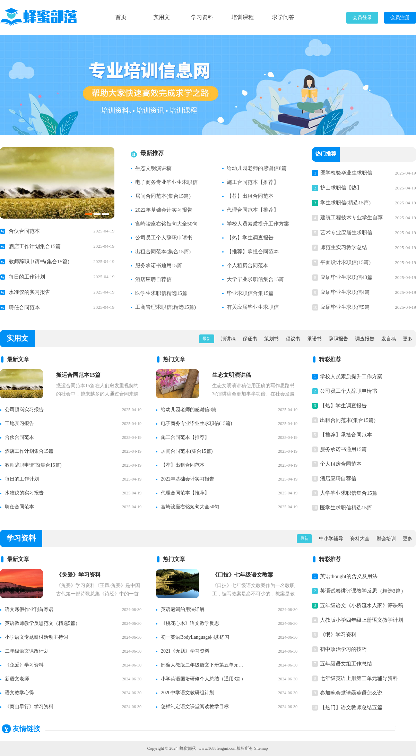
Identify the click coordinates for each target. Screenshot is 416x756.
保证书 (250, 338)
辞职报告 (338, 338)
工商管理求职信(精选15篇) (165, 307)
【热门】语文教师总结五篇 (351, 707)
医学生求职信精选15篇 (161, 293)
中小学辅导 (331, 538)
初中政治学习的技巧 (343, 649)
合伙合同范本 (24, 231)
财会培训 (386, 538)
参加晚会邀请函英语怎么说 (351, 693)
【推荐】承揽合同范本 (253, 251)
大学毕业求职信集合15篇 (255, 279)
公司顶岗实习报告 (24, 409)
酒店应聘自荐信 (153, 279)
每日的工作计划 (27, 277)
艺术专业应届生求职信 (346, 232)
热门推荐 (325, 154)
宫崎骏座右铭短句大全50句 (166, 224)
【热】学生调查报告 (250, 237)
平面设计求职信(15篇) (345, 262)
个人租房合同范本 (247, 265)
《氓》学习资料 (338, 634)
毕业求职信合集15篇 (250, 293)
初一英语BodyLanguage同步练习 (195, 637)
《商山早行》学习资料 (29, 706)
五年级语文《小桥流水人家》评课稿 (361, 605)
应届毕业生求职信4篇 (345, 292)
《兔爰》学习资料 (24, 665)
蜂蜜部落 (188, 748)
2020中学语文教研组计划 (187, 692)
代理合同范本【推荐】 (253, 210)
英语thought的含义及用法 (349, 576)
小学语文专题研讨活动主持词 (36, 637)
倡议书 (293, 338)
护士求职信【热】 (341, 187)
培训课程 (243, 17)
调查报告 (364, 338)
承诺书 (314, 338)
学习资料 (202, 17)
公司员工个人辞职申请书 (163, 237)
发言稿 (388, 338)
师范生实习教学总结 (343, 247)
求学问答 (283, 17)
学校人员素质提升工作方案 (258, 224)
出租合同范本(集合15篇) (163, 251)
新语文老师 (17, 678)
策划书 (271, 338)
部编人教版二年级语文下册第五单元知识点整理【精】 (204, 665)
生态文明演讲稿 (153, 168)
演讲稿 (228, 338)
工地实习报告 (19, 423)
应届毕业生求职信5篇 (345, 307)
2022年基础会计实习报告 (163, 210)
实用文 (161, 17)
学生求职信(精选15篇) (345, 202)
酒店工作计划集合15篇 (35, 246)
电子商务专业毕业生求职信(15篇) (196, 423)
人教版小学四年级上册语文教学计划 (361, 620)
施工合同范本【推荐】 (253, 182)
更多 (408, 338)
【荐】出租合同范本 (250, 196)
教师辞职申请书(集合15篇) (39, 261)
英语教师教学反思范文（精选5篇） (42, 623)
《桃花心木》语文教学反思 (190, 623)
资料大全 (360, 538)
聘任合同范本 (24, 307)
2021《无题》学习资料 (185, 651)
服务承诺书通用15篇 (158, 265)
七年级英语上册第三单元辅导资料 (359, 678)
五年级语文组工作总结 (346, 663)
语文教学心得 (19, 692)
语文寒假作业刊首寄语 (29, 609)
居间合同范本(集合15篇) (163, 196)
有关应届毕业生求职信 (253, 307)
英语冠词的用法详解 (183, 609)
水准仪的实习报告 (29, 292)
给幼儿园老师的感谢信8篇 (257, 168)
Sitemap (261, 748)
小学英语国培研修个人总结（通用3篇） (203, 678)
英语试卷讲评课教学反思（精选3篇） (363, 591)
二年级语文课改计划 (27, 651)
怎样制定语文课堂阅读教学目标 (195, 706)
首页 (121, 17)
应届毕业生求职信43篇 (346, 277)
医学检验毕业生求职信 (346, 173)
